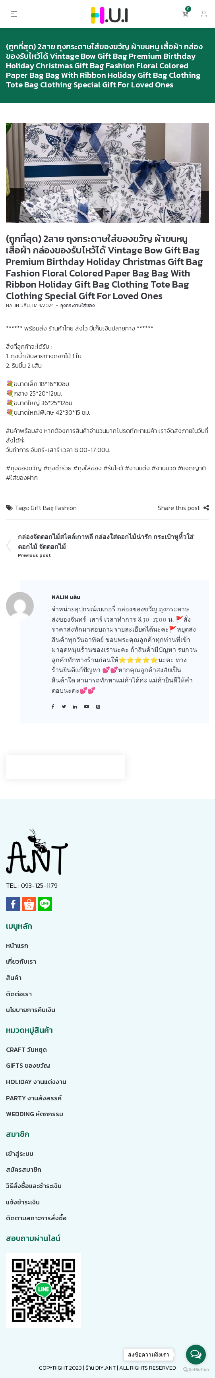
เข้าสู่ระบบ (19, 1153)
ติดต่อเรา (19, 994)
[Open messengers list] (196, 1354)
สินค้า (13, 977)
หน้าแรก (17, 945)
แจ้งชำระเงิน (23, 1202)
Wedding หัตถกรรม (34, 1114)
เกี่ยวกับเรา (21, 961)
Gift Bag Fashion (54, 507)
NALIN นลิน (18, 305)
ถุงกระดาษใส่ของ (77, 305)
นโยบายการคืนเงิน (30, 1010)
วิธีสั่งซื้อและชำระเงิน (34, 1186)
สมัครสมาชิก (23, 1169)
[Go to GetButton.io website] (196, 1369)
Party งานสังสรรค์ (34, 1098)
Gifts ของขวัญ (28, 1065)
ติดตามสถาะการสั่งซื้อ (36, 1218)
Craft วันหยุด (26, 1049)
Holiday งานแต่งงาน (36, 1081)
